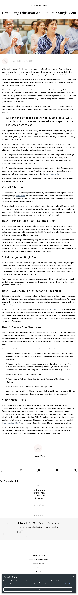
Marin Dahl (17, 61)
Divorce (38, 5)
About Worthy (39, 556)
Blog (32, 5)
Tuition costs (20, 196)
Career (45, 5)
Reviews (39, 571)
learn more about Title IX (11, 423)
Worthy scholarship (52, 174)
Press (39, 567)
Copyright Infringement (39, 560)
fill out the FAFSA (55, 310)
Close (38, 589)
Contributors (39, 563)
